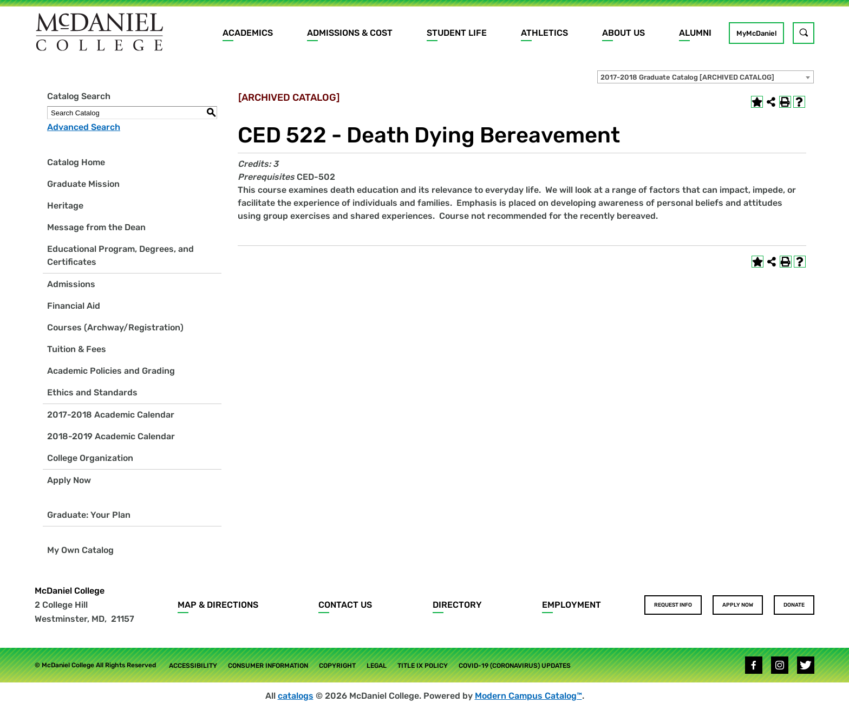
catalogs (296, 696)
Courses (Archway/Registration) (115, 327)
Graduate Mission (83, 184)
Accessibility (193, 665)
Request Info (673, 605)
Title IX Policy (422, 665)
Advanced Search (83, 127)
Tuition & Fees (76, 349)
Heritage (65, 205)
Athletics (544, 33)
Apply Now (69, 480)
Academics (248, 33)
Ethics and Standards (92, 392)
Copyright (337, 665)
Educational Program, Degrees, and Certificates (120, 255)
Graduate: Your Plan (88, 515)
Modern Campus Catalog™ (528, 696)
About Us (623, 33)
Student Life (457, 33)
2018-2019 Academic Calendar (111, 436)
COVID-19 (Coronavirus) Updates (515, 665)
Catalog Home (76, 162)
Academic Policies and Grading (111, 371)
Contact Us (345, 605)
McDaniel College (70, 591)
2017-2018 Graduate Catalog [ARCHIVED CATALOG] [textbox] (687, 77)
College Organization (90, 458)
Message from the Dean (96, 227)
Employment (571, 605)
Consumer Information (268, 665)
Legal (377, 665)
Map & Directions (218, 605)
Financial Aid (73, 306)
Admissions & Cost (350, 33)
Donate (794, 605)
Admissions (71, 284)
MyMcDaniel (756, 33)
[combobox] (705, 76)
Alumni (695, 33)
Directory (457, 605)
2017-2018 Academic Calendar (110, 414)
